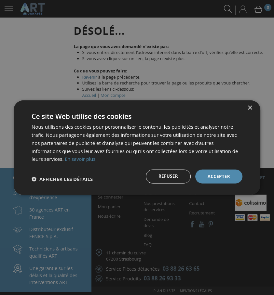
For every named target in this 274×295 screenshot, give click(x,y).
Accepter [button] (218, 176)
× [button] (249, 107)
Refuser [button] (166, 176)
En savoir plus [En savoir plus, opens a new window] (80, 158)
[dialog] (137, 147)
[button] (62, 179)
